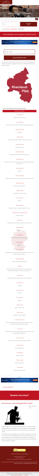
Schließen (26, 475)
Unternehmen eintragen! (19, 111)
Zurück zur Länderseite (8, 387)
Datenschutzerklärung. (18, 475)
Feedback (16, 463)
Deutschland (6, 29)
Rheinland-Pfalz (14, 29)
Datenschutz (20, 463)
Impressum (35, 463)
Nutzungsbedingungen (28, 463)
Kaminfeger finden (28, 24)
